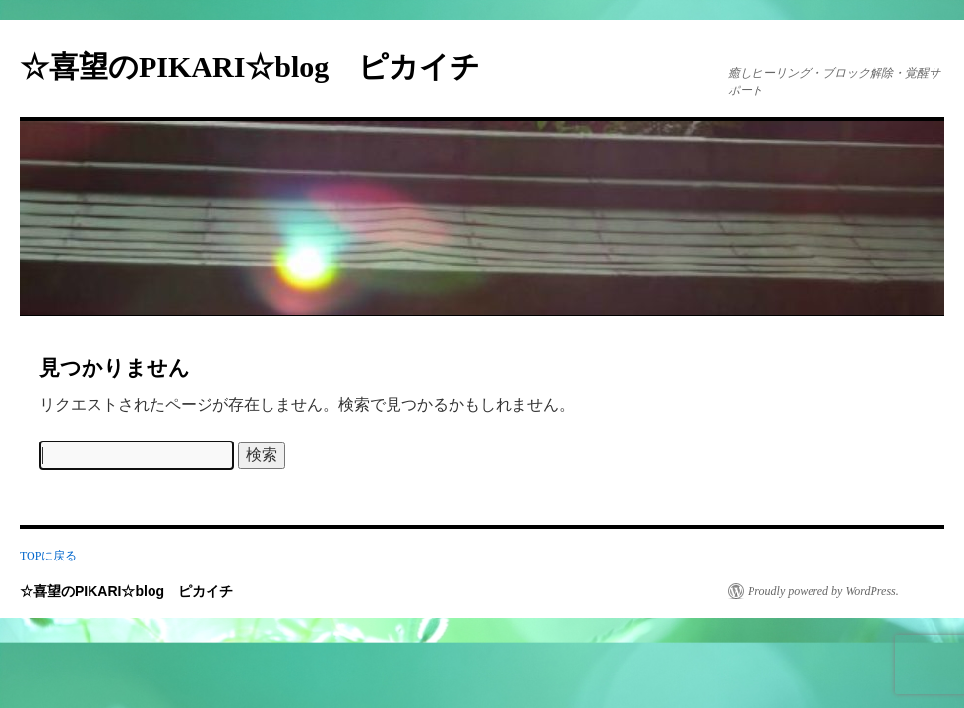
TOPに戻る (48, 555)
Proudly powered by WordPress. (823, 591)
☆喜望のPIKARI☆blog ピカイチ (265, 66)
